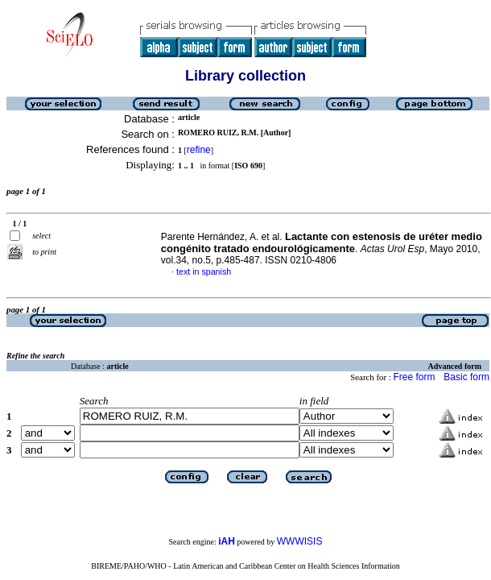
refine (199, 149)
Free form (414, 377)
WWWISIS (300, 541)
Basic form (466, 377)
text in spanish (203, 271)
